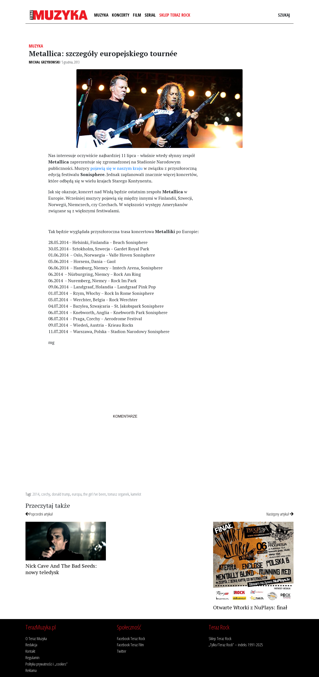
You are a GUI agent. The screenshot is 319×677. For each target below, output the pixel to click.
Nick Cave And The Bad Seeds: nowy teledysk (61, 569)
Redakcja (31, 645)
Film (137, 15)
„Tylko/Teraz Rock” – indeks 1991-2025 (236, 645)
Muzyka (101, 15)
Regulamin (32, 657)
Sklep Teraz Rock (174, 15)
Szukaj (284, 15)
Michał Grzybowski (44, 62)
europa (77, 494)
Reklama (31, 670)
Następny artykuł (280, 514)
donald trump (61, 494)
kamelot (136, 494)
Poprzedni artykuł (39, 514)
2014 (35, 494)
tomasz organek (118, 494)
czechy (45, 494)
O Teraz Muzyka (36, 638)
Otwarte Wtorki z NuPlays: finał (250, 607)
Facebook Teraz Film (130, 645)
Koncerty (120, 15)
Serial (150, 15)
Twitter (121, 651)
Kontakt (30, 651)
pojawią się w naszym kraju (116, 168)
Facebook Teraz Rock (131, 638)
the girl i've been (94, 494)
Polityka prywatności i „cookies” (46, 664)
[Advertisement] (125, 380)
